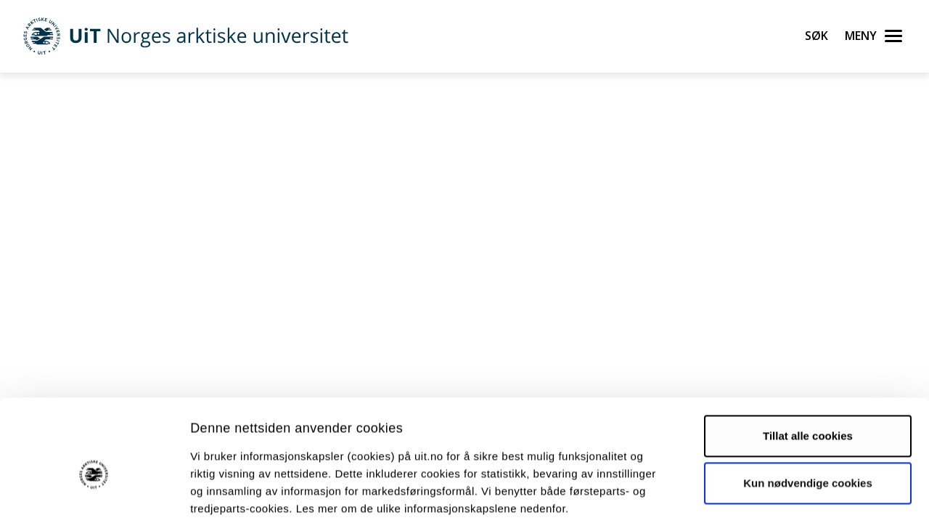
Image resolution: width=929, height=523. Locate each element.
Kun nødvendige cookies (807, 411)
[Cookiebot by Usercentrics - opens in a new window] (93, 495)
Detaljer (773, 494)
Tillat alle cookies (808, 363)
